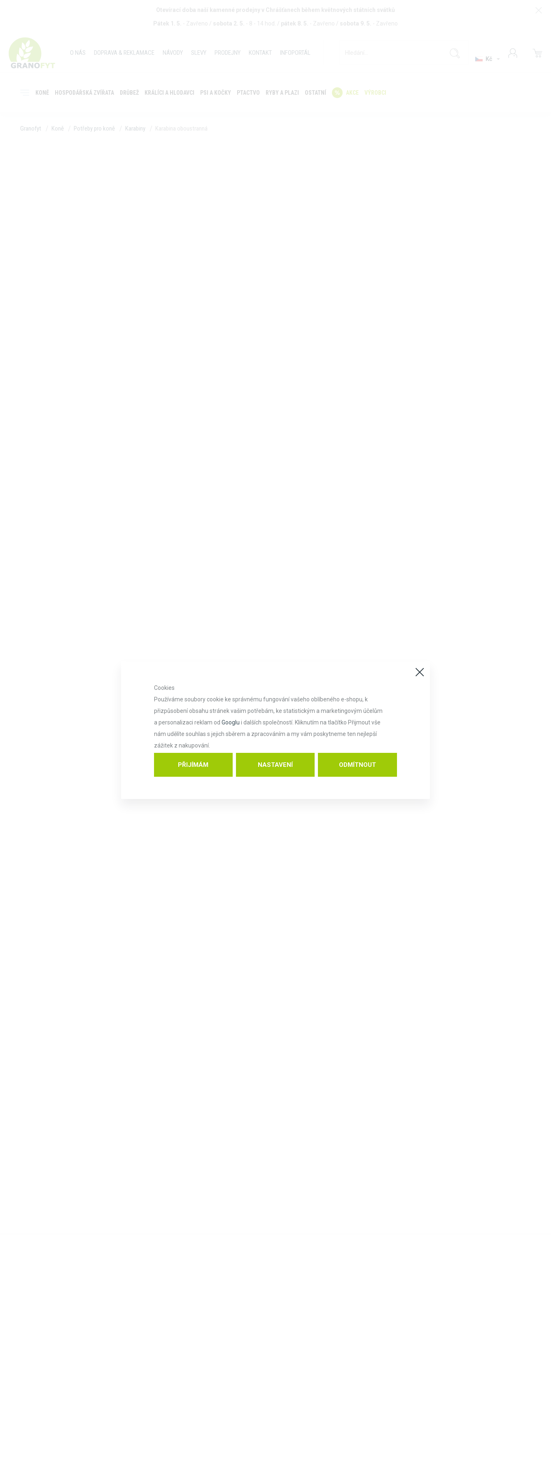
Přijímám (193, 765)
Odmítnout (357, 765)
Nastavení (275, 765)
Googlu (231, 722)
